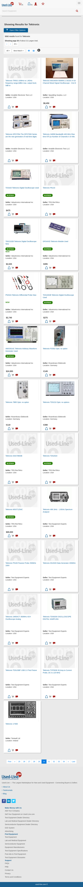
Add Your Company (12, 811)
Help (6, 867)
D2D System (10, 828)
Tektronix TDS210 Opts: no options (56, 402)
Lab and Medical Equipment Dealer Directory (22, 821)
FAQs (7, 863)
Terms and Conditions (13, 877)
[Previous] (15, 761)
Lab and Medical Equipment (15, 840)
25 (19, 762)
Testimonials (7, 790)
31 (49, 762)
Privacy (7, 873)
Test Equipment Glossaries (15, 857)
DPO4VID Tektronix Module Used (55, 241)
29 (39, 762)
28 (34, 762)
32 (54, 762)
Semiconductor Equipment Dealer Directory (21, 824)
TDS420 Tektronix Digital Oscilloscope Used (22, 188)
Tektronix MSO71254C (14, 509)
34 (64, 762)
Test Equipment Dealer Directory (17, 818)
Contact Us (9, 870)
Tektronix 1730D (11, 724)
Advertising (9, 831)
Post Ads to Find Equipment (15, 854)
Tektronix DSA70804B (13, 456)
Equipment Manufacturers (14, 847)
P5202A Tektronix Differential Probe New (20, 295)
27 (29, 762)
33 (59, 762)
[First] (9, 761)
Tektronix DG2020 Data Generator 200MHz (59, 563)
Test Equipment (11, 837)
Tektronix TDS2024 (50, 456)
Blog (4, 794)
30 (44, 762)
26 (24, 762)
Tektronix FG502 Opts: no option (55, 349)
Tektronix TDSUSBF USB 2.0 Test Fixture (21, 670)
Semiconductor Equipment (15, 844)
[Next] (68, 761)
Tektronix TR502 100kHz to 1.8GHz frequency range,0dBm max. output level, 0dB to (21, 83)
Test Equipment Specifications (16, 851)
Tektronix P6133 (49, 188)
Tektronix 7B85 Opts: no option (17, 402)
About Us (6, 787)
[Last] (73, 761)
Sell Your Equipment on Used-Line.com (20, 814)
